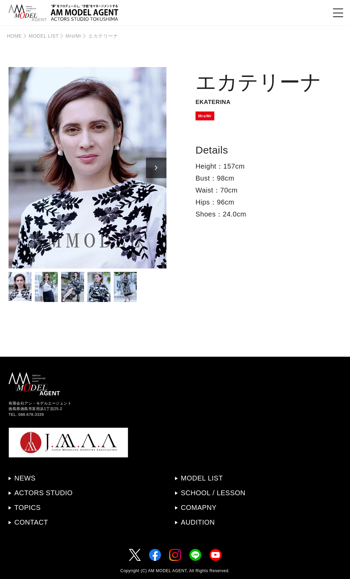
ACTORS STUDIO (43, 493)
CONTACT (31, 522)
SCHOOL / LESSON (213, 493)
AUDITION (198, 522)
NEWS (25, 478)
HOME (14, 36)
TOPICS (27, 507)
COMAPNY (199, 507)
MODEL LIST (44, 36)
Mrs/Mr (74, 36)
